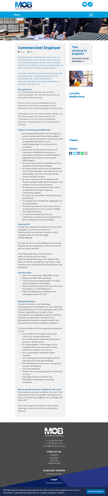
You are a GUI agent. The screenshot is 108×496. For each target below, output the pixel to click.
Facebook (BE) (54, 463)
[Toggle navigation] (91, 15)
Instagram (54, 458)
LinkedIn (54, 455)
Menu (17, 14)
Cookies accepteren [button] (95, 491)
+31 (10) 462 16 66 (55, 441)
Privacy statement (54, 483)
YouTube (54, 460)
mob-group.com (54, 474)
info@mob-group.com (55, 446)
